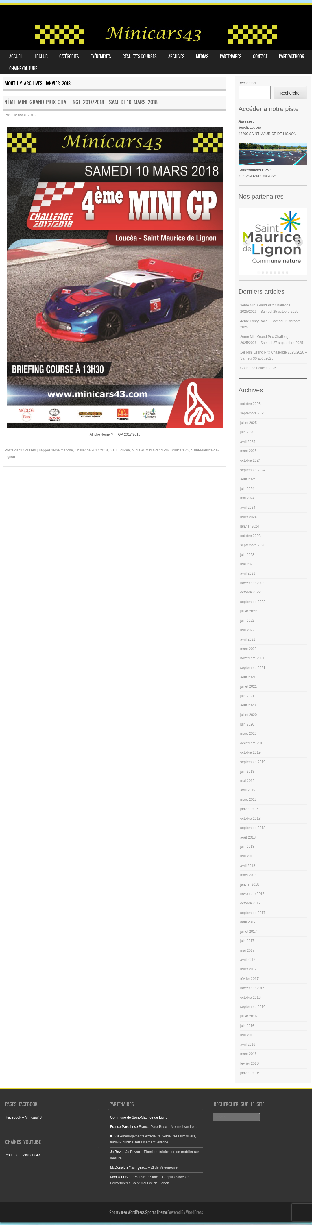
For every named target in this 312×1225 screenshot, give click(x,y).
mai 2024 (247, 498)
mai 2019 (247, 781)
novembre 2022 (252, 583)
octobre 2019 (250, 752)
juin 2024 (247, 489)
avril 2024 (247, 508)
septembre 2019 (252, 762)
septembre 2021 (252, 668)
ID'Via (114, 1136)
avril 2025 (247, 442)
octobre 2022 (250, 592)
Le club (41, 56)
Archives (176, 56)
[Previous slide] (247, 242)
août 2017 (248, 922)
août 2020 (248, 705)
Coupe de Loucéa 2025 (258, 368)
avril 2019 (247, 790)
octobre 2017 (250, 903)
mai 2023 (247, 564)
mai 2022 (247, 630)
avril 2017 (247, 960)
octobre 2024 (250, 460)
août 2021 (248, 677)
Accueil (16, 56)
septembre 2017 (252, 913)
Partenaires (230, 56)
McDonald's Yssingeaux (128, 1167)
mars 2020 (248, 734)
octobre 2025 (250, 404)
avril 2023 (247, 573)
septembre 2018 (252, 828)
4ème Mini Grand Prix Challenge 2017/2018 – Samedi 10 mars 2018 (81, 102)
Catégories (69, 56)
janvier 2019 (249, 809)
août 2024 (248, 479)
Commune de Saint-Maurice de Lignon (139, 1117)
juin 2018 (247, 847)
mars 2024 (248, 517)
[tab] (258, 272)
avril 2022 (247, 639)
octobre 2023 (250, 536)
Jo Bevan (117, 1152)
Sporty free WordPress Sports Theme (138, 1212)
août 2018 (248, 837)
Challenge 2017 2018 (91, 450)
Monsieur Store (122, 1177)
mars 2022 (248, 649)
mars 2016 (248, 1054)
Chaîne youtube (23, 68)
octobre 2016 (250, 997)
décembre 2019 (252, 743)
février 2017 (249, 979)
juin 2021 (247, 696)
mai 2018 (247, 856)
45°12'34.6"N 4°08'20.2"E (258, 176)
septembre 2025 (252, 413)
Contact (260, 56)
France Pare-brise (124, 1127)
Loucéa (124, 450)
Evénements (101, 56)
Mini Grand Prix (158, 450)
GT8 (113, 450)
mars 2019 (248, 799)
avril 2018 (247, 866)
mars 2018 (248, 875)
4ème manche (62, 450)
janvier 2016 (249, 1073)
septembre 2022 (252, 602)
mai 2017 (247, 950)
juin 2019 (247, 771)
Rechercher (247, 83)
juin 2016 (247, 1026)
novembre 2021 (252, 658)
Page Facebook (291, 56)
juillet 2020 (248, 715)
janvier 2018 (249, 884)
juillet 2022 (248, 611)
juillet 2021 (248, 686)
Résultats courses (140, 56)
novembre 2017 (252, 894)
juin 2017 (247, 941)
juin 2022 (247, 621)
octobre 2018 (250, 819)
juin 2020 (247, 724)
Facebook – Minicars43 (24, 1117)
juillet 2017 (248, 932)
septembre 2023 (252, 545)
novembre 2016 (252, 988)
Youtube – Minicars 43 (23, 1155)
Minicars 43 (180, 450)
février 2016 (249, 1063)
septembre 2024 (252, 470)
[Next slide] (299, 242)
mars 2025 (248, 451)
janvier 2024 (249, 526)
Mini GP (138, 450)
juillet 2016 (248, 1016)
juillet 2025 (248, 423)
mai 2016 (247, 1035)
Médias (202, 56)
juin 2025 (247, 432)
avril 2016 (247, 1045)
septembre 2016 (252, 1007)
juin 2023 (247, 555)
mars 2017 (248, 969)
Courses (29, 450)
